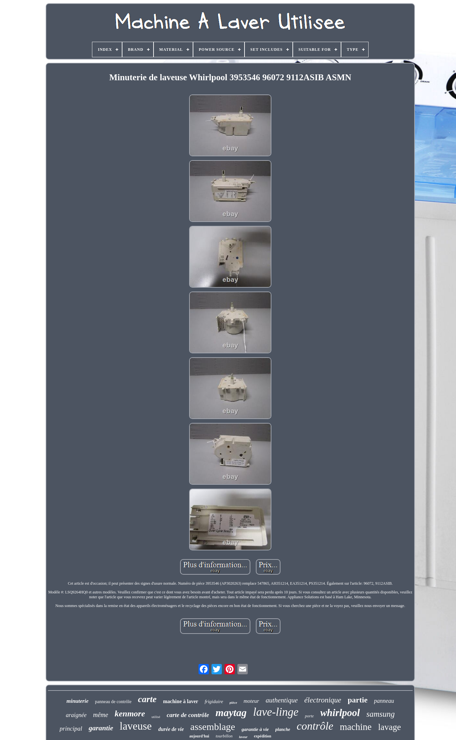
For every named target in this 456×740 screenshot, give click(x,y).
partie (357, 700)
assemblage (212, 726)
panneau (384, 701)
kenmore (130, 713)
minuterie (77, 701)
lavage (389, 727)
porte (309, 715)
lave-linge (276, 712)
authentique (282, 700)
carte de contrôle (188, 715)
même (100, 714)
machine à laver (180, 701)
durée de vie (171, 729)
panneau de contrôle (113, 701)
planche (282, 729)
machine (355, 727)
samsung (380, 714)
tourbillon (224, 736)
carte (147, 699)
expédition (262, 736)
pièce (233, 702)
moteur (251, 701)
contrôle (315, 726)
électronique (322, 700)
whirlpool (340, 712)
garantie (101, 728)
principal (71, 728)
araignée (76, 715)
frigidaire (214, 701)
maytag (231, 712)
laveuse (136, 726)
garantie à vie (255, 729)
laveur (243, 737)
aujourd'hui (199, 736)
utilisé (156, 717)
